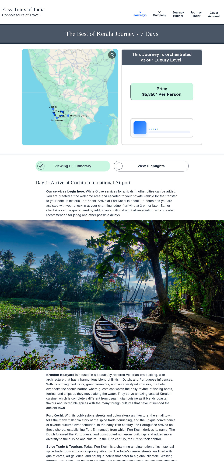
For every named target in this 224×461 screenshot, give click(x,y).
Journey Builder (178, 14)
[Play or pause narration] (140, 127)
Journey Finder (196, 14)
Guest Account (214, 14)
